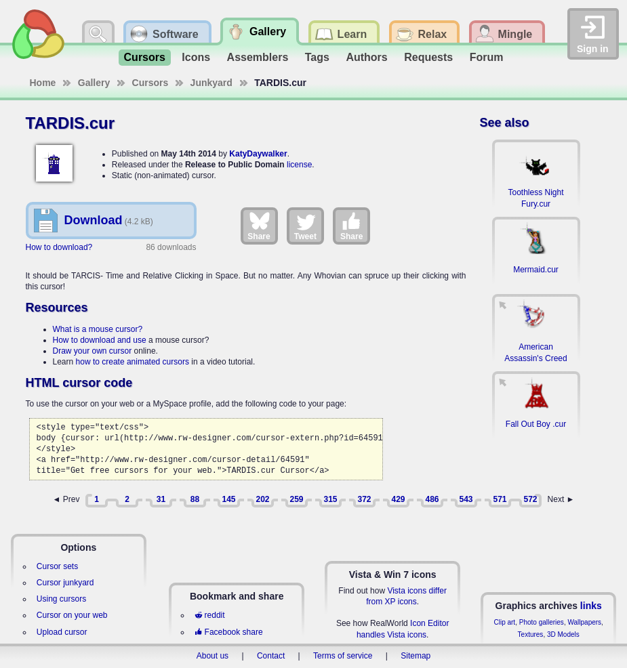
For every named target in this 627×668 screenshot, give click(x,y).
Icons (196, 57)
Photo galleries (541, 622)
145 (228, 499)
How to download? (59, 247)
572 (530, 499)
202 (262, 499)
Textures (531, 634)
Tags (317, 57)
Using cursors (61, 599)
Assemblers (258, 57)
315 (330, 499)
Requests (428, 57)
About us (212, 656)
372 (364, 499)
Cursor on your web (72, 615)
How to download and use (99, 340)
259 (296, 499)
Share (258, 225)
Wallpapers (584, 622)
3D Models (563, 634)
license (299, 164)
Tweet (305, 225)
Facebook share (228, 632)
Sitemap (415, 656)
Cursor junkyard (65, 582)
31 (161, 499)
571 (499, 499)
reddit (209, 615)
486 (432, 499)
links (591, 605)
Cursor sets (57, 566)
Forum (487, 57)
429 (398, 499)
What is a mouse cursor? (98, 329)
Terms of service (342, 656)
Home (43, 82)
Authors (366, 57)
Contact (271, 656)
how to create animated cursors (132, 362)
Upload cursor (62, 632)
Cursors (144, 57)
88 (194, 499)
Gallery (94, 82)
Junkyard (211, 82)
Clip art (504, 622)
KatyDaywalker (258, 154)
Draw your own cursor (92, 351)
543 (465, 499)
